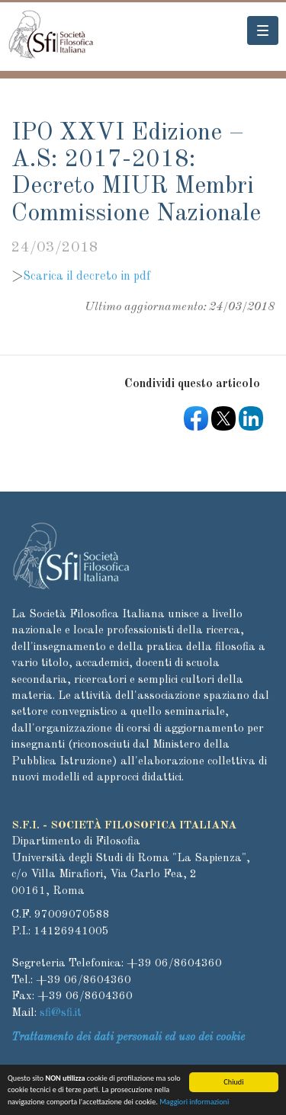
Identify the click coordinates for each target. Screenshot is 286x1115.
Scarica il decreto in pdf (86, 277)
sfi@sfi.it (61, 1013)
